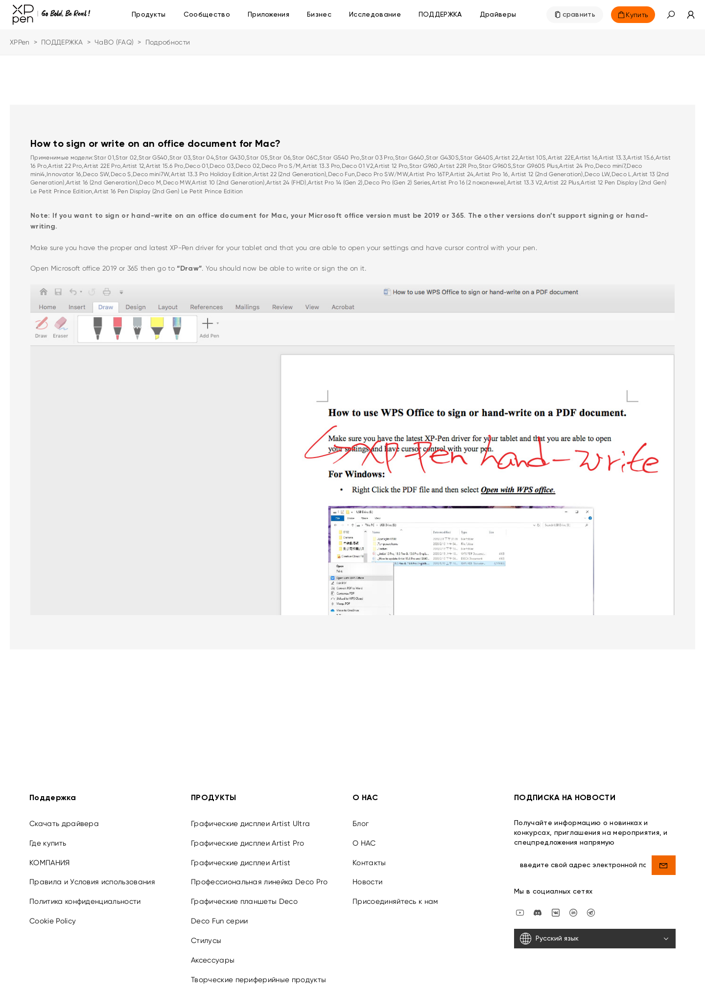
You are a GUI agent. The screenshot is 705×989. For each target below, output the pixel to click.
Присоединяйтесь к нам (395, 895)
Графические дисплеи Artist (240, 855)
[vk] (556, 905)
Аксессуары (213, 953)
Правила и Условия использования (92, 875)
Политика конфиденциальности (85, 895)
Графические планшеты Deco (244, 895)
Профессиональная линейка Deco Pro (259, 875)
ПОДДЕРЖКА (62, 42)
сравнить (579, 14)
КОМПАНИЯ (49, 855)
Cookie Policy (52, 914)
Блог (360, 816)
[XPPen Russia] (591, 905)
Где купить (47, 836)
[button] (671, 14)
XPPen (20, 42)
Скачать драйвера (64, 816)
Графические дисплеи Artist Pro (248, 836)
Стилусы (206, 933)
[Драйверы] (498, 14)
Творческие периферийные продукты (258, 972)
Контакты (369, 855)
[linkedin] (573, 905)
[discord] (537, 905)
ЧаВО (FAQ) (114, 42)
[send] (664, 858)
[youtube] (520, 905)
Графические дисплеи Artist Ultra (250, 816)
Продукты (149, 14)
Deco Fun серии (219, 914)
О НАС (364, 836)
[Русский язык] (595, 932)
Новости (367, 875)
